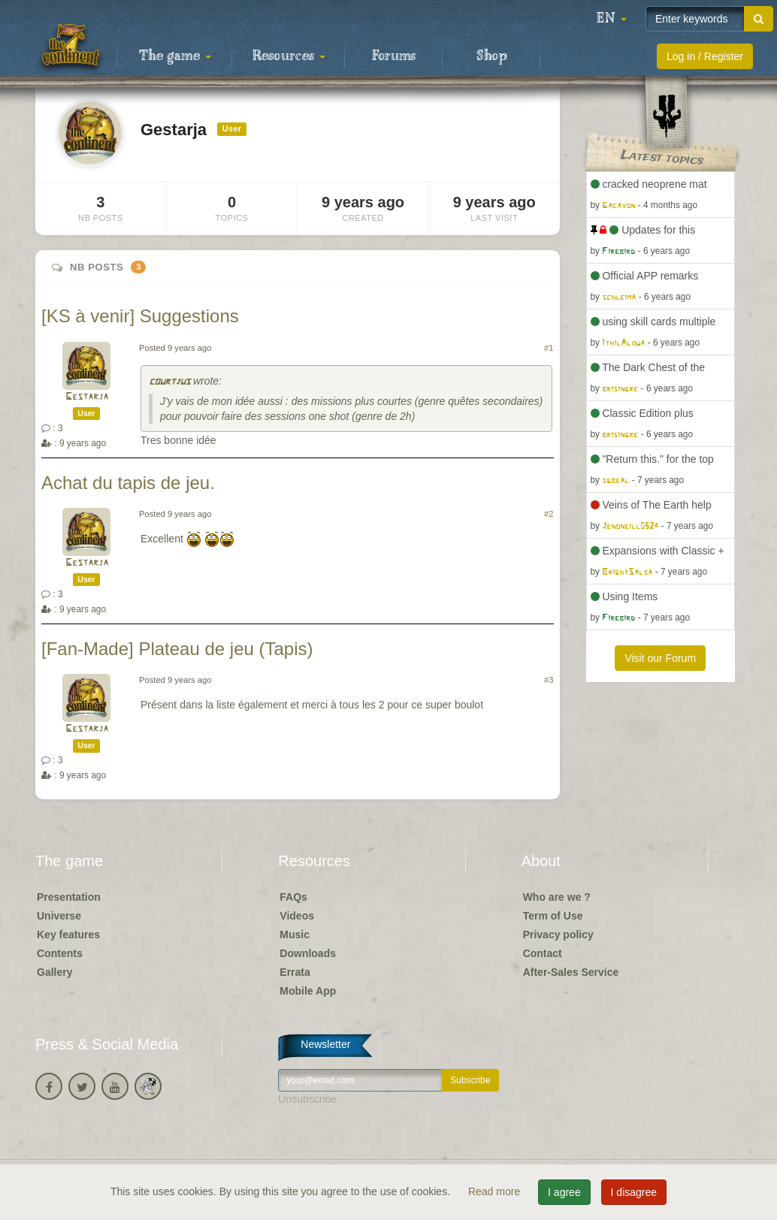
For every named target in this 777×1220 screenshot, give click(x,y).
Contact (542, 953)
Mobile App (308, 991)
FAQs (293, 897)
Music (295, 935)
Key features (68, 935)
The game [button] (175, 56)
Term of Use (553, 916)
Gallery (54, 972)
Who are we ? (557, 897)
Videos (297, 916)
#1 (548, 347)
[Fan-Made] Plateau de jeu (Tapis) (177, 649)
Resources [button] (288, 56)
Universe (59, 916)
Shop (491, 56)
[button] (612, 19)
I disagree (634, 1192)
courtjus (169, 382)
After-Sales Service (571, 972)
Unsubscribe (307, 1099)
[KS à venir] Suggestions (140, 316)
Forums (394, 56)
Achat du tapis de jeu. (128, 483)
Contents (60, 953)
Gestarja (86, 397)
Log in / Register (705, 56)
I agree (564, 1192)
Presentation (69, 897)
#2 (548, 513)
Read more (495, 1191)
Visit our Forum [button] (660, 658)
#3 (548, 679)
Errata (295, 972)
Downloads (308, 953)
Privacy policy (558, 935)
